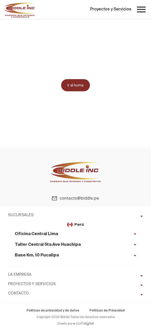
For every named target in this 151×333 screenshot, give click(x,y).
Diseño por (75, 324)
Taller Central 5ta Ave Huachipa (48, 245)
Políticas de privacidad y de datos (52, 310)
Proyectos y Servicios (110, 9)
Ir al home (75, 85)
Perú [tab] (75, 224)
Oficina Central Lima (36, 234)
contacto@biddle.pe (79, 198)
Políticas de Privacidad (107, 310)
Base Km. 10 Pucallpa (37, 255)
